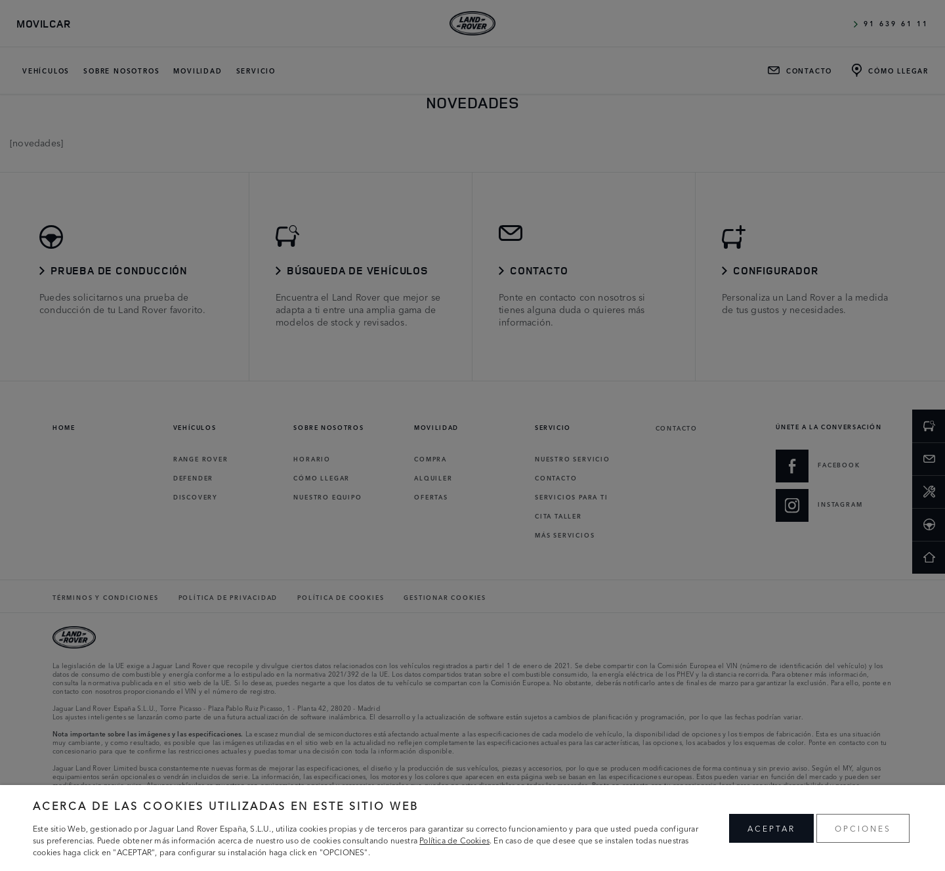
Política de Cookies (454, 839)
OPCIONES (863, 828)
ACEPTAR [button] (771, 828)
